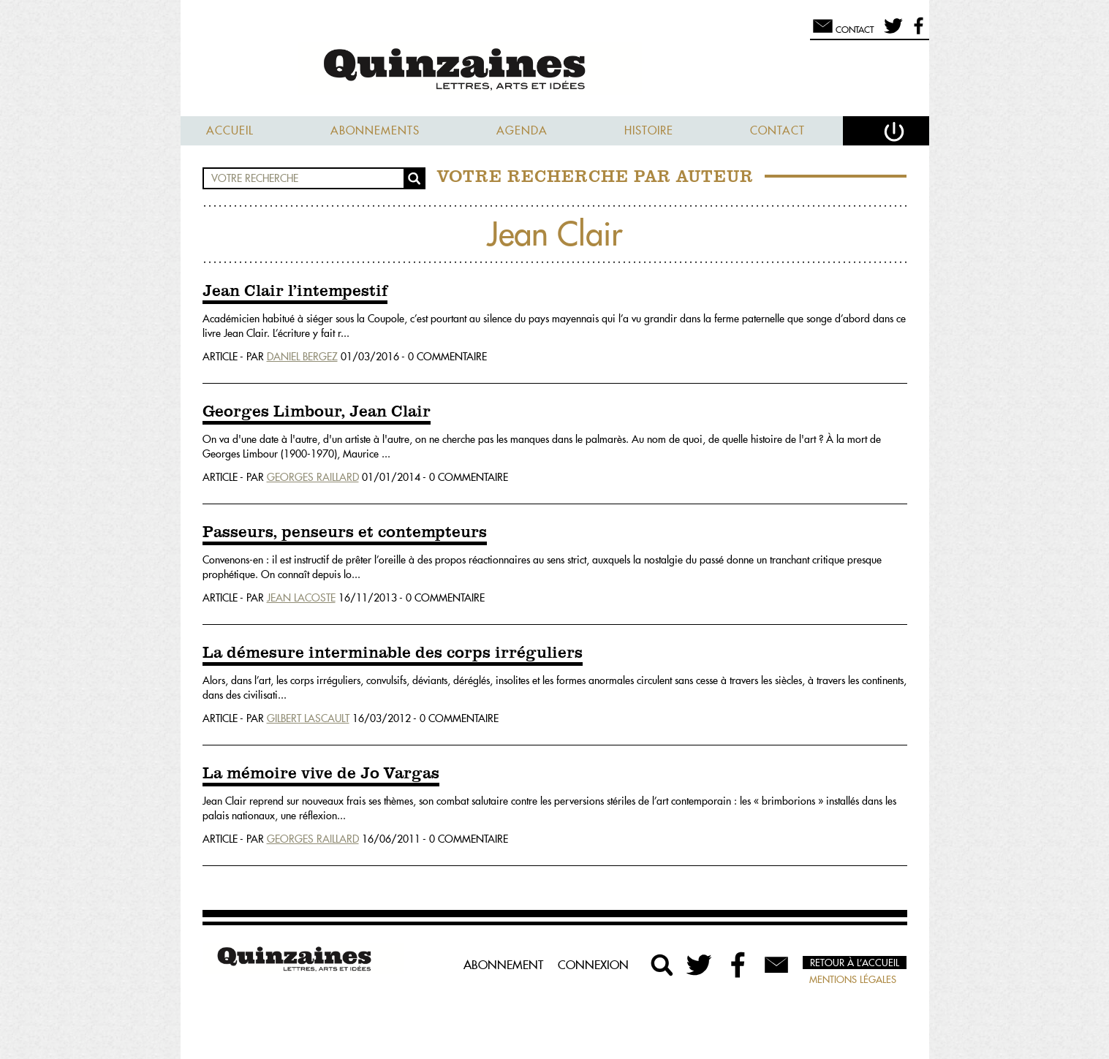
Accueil (230, 130)
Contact (777, 130)
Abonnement (503, 964)
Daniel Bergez (302, 356)
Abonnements (375, 130)
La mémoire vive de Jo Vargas (321, 774)
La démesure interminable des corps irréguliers (393, 653)
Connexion (593, 964)
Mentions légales (852, 979)
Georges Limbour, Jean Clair (317, 412)
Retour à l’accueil (854, 962)
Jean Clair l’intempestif (295, 292)
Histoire (648, 130)
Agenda (522, 130)
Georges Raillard (313, 477)
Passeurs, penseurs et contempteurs (345, 533)
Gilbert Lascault (308, 718)
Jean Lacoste (301, 597)
